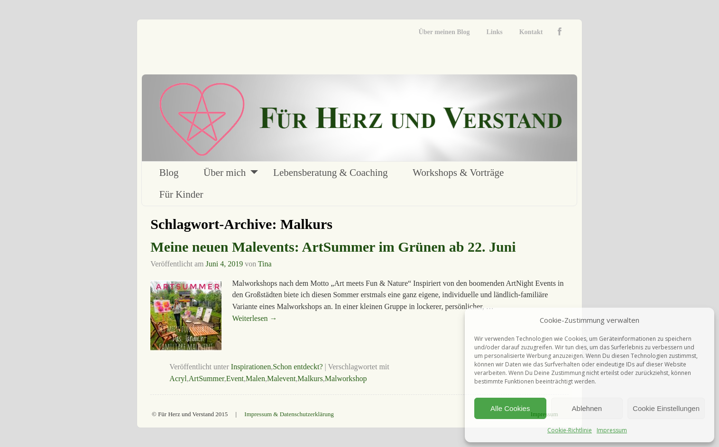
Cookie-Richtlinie (569, 430)
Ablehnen (587, 408)
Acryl (177, 378)
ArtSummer (206, 378)
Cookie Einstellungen (666, 408)
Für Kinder (181, 194)
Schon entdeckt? (298, 367)
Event (235, 378)
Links (494, 32)
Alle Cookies (510, 408)
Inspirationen (251, 367)
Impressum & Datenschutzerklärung (288, 414)
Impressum (612, 430)
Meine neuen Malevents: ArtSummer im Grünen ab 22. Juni (333, 247)
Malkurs (310, 378)
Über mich (224, 172)
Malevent (281, 378)
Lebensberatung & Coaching (330, 172)
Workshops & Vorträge (458, 172)
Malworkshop (346, 378)
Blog (169, 172)
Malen (255, 378)
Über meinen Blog (444, 32)
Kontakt (531, 32)
